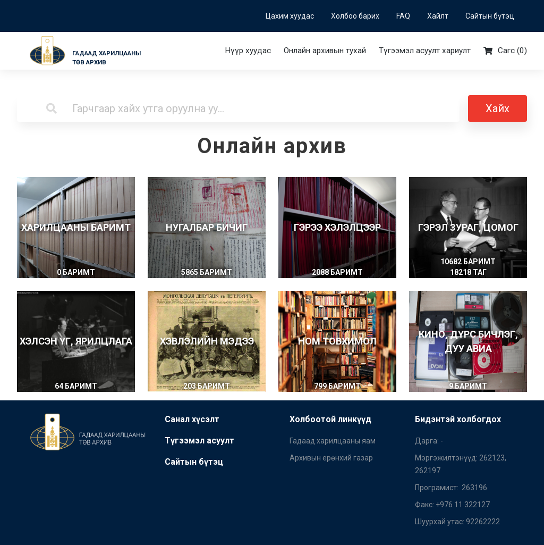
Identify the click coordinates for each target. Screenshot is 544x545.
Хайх (497, 108)
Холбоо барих (355, 16)
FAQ (403, 16)
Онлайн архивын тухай (325, 50)
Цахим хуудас (290, 16)
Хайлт (437, 16)
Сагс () (505, 51)
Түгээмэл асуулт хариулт (425, 50)
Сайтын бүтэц (489, 16)
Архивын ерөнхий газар (331, 458)
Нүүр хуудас (248, 50)
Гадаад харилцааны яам (333, 441)
